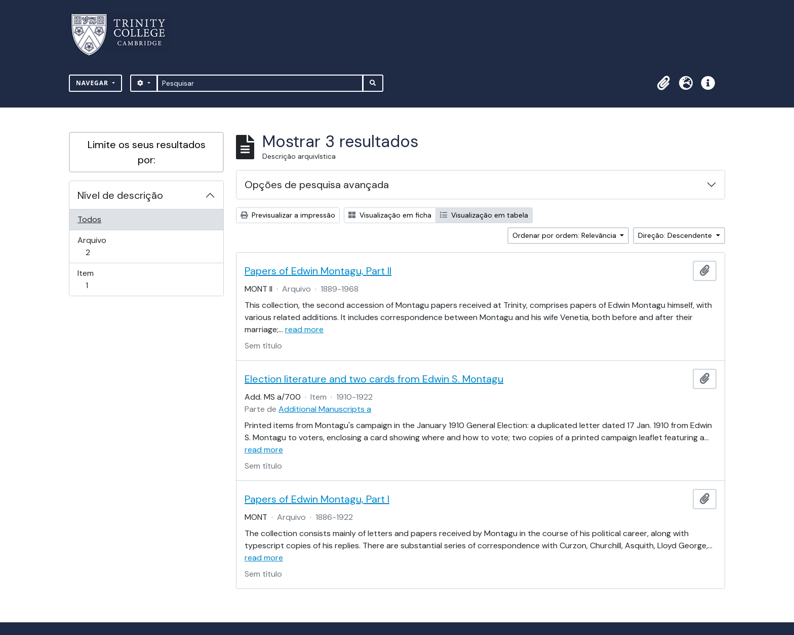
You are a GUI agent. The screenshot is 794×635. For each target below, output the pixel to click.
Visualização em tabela (484, 215)
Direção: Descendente (676, 235)
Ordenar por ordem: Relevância (565, 235)
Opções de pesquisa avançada (317, 184)
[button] (663, 83)
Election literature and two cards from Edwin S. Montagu (374, 379)
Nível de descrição (120, 195)
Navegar (93, 83)
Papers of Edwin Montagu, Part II (318, 271)
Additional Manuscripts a (325, 409)
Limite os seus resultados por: (147, 152)
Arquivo (102, 246)
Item (101, 279)
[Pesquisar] (260, 83)
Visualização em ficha (389, 215)
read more (304, 329)
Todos (89, 219)
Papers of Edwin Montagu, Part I (317, 499)
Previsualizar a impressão (288, 215)
